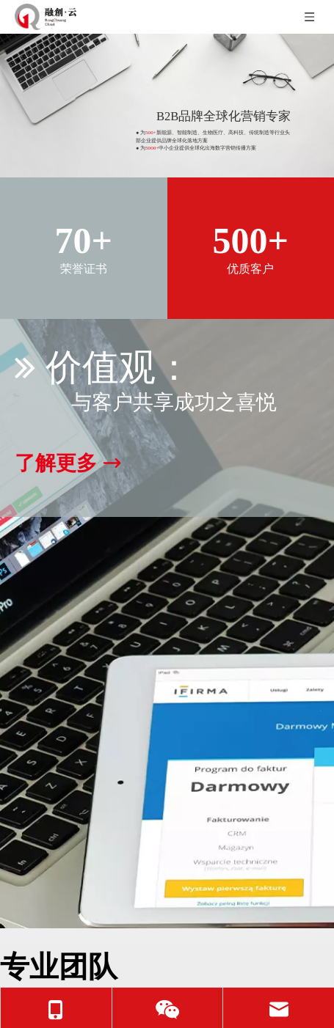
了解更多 (68, 463)
